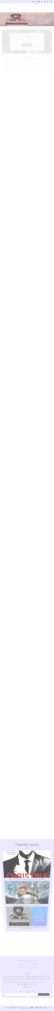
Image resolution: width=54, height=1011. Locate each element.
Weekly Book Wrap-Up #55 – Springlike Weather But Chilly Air (27, 900)
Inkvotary (12, 1007)
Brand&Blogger (41, 1007)
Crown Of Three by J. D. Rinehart (27, 895)
